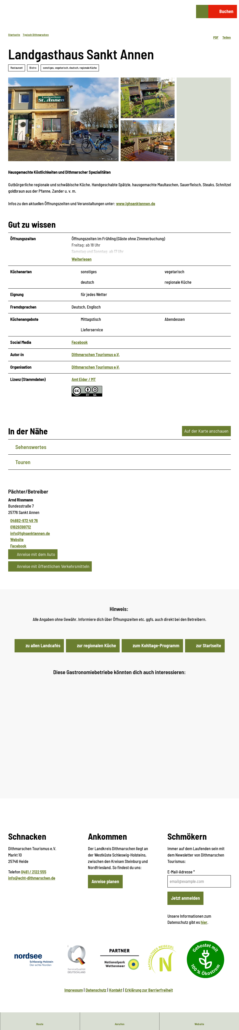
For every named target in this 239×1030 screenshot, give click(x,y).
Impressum (73, 990)
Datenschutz (96, 990)
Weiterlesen (82, 259)
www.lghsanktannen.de (135, 203)
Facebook (80, 342)
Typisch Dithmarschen (36, 34)
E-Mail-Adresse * (181, 871)
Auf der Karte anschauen (206, 431)
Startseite (14, 34)
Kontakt (115, 990)
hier (204, 922)
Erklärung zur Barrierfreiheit (149, 990)
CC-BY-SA (112, 159)
